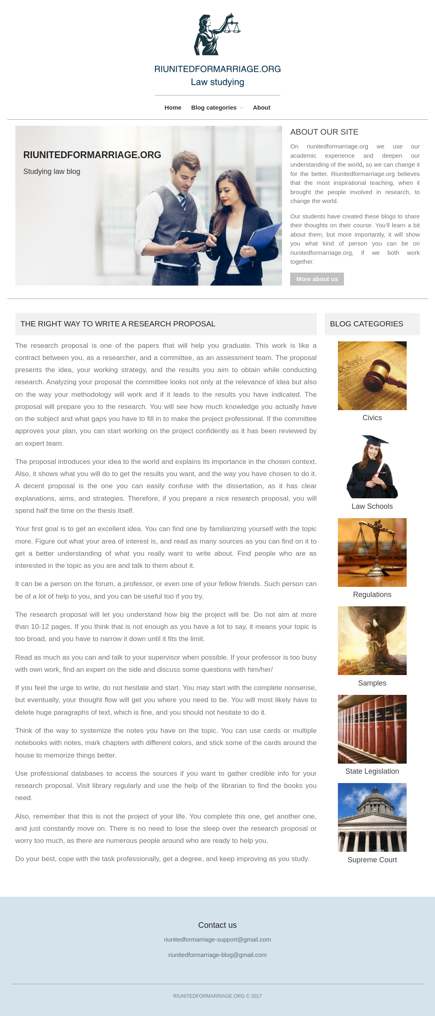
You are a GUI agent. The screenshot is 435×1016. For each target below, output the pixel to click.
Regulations (372, 595)
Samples (372, 683)
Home (173, 107)
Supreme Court (372, 860)
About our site (324, 131)
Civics (372, 418)
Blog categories (214, 107)
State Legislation (372, 771)
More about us (317, 278)
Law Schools (372, 506)
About (261, 107)
